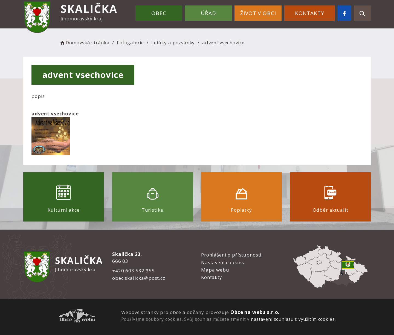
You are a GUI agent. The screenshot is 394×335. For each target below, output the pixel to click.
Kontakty (309, 13)
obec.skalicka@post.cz (138, 278)
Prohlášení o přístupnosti (231, 255)
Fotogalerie (130, 42)
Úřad (208, 13)
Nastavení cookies (222, 262)
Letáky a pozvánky (173, 42)
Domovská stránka (84, 42)
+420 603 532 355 (133, 270)
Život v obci (258, 13)
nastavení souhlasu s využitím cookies (293, 319)
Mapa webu (215, 270)
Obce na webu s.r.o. (255, 312)
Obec (158, 13)
